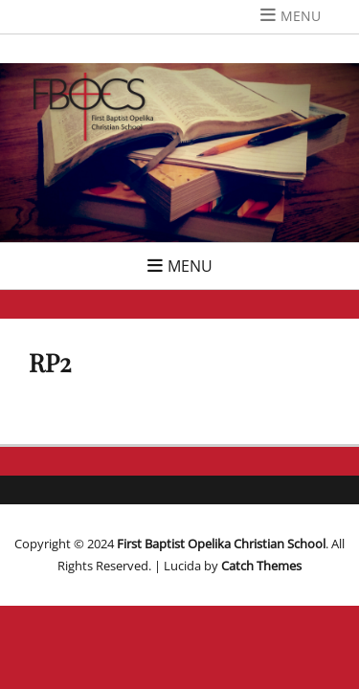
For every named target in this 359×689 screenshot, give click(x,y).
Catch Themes (261, 565)
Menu (300, 16)
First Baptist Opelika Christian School (221, 543)
